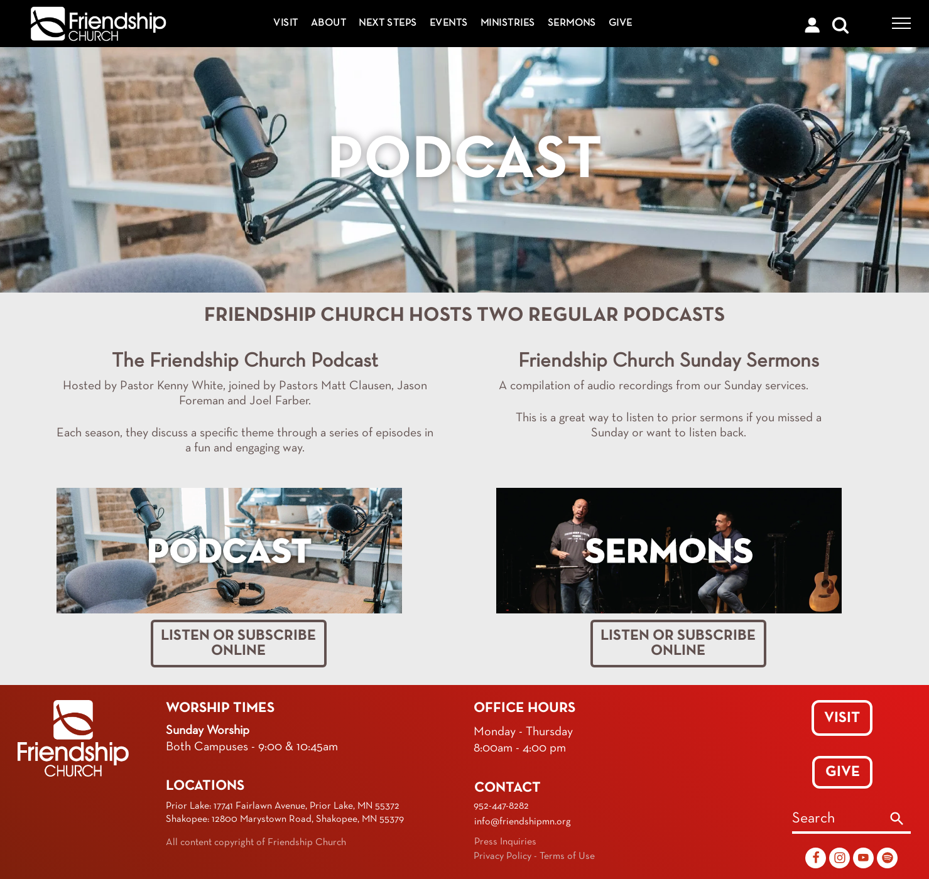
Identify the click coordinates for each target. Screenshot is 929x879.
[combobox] (837, 820)
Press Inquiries (505, 842)
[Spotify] (887, 859)
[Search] (897, 820)
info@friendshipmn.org (522, 821)
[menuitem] (285, 23)
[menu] (901, 23)
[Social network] (815, 859)
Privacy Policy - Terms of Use (534, 856)
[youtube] (863, 859)
